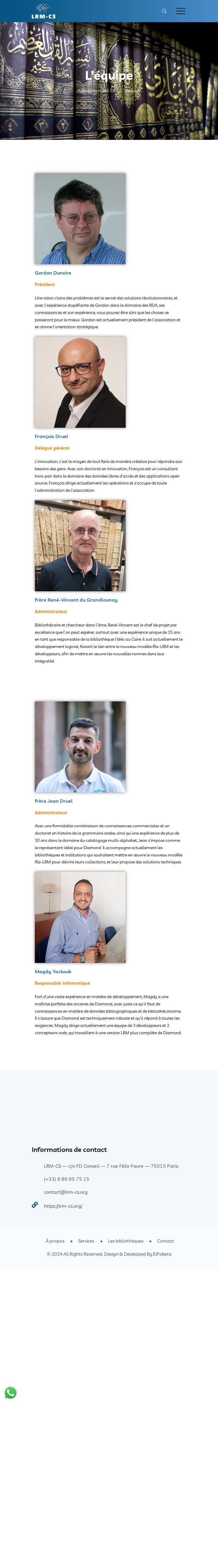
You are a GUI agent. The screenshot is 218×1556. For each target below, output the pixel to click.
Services (86, 1241)
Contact (165, 1241)
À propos (55, 1241)
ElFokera (162, 1254)
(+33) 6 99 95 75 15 (66, 1179)
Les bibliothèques (126, 1241)
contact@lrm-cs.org (66, 1192)
